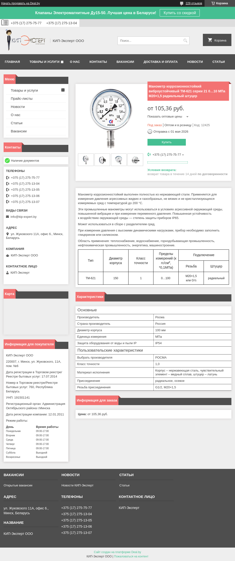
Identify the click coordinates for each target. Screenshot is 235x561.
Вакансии (125, 62)
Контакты (98, 62)
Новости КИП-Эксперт (77, 485)
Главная (12, 62)
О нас (75, 62)
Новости (195, 62)
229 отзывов (194, 3)
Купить (166, 142)
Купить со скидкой (180, 13)
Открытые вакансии (18, 485)
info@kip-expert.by (24, 216)
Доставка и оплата (161, 62)
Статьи (218, 62)
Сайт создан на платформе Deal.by (117, 552)
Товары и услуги (44, 62)
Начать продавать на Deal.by (20, 3)
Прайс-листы (22, 98)
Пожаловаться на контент (131, 556)
